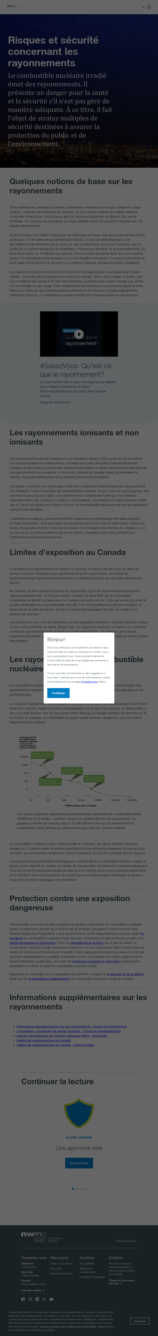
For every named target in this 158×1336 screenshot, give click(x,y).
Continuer (58, 693)
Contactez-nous (89, 681)
